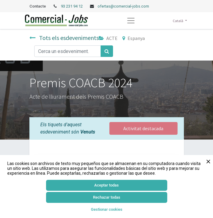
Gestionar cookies (106, 209)
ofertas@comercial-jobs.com (123, 6)
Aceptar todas (106, 185)
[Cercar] (107, 51)
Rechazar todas (106, 197)
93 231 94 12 (72, 6)
